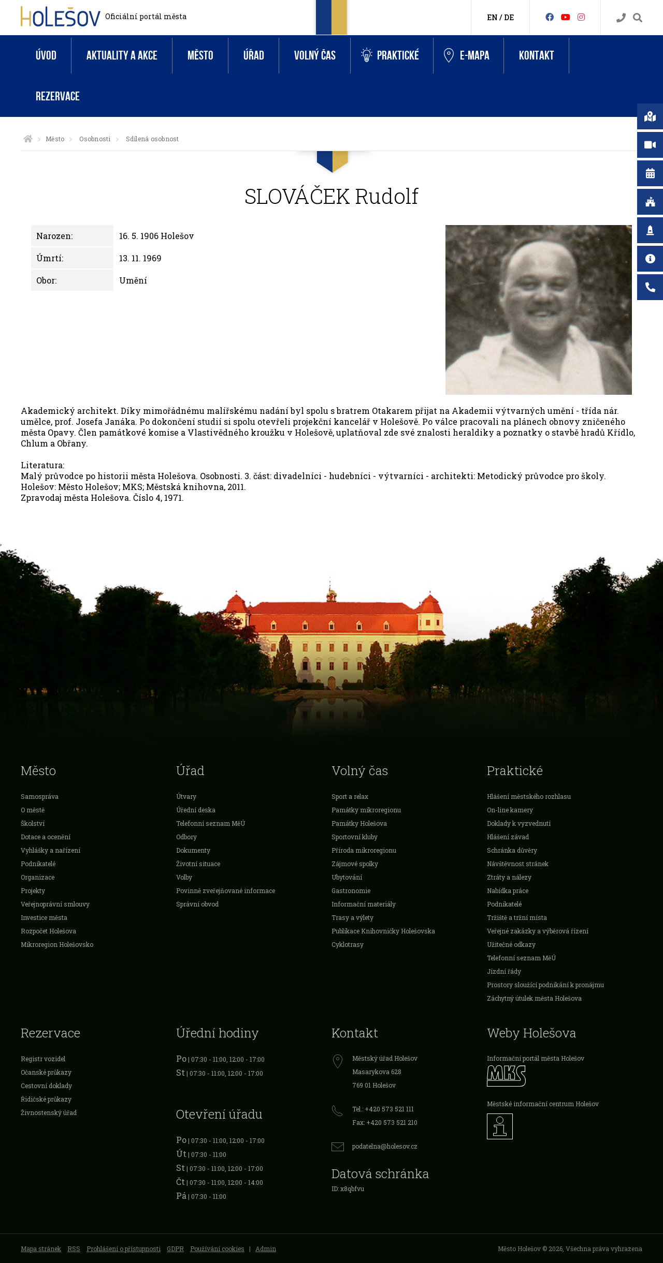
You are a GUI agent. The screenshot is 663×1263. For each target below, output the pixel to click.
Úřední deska (195, 810)
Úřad (253, 55)
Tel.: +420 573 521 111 (383, 1109)
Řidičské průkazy (46, 1099)
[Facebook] (549, 16)
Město (200, 55)
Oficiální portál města (145, 16)
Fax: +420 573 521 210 (384, 1122)
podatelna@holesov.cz (384, 1146)
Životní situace (198, 863)
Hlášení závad (508, 837)
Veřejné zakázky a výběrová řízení (537, 931)
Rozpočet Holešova (48, 931)
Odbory (186, 837)
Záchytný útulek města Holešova (534, 998)
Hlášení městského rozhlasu (529, 796)
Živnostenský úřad (49, 1112)
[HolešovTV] (565, 16)
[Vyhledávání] (637, 17)
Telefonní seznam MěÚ (210, 823)
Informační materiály (364, 904)
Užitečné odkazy (511, 944)
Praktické (390, 56)
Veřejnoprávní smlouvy (55, 904)
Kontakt (536, 55)
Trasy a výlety (352, 917)
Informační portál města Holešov (535, 1058)
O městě (33, 810)
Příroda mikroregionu (364, 850)
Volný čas (315, 55)
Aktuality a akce (122, 55)
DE (509, 17)
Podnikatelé (38, 863)
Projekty (33, 890)
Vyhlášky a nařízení (50, 850)
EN (492, 17)
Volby (184, 877)
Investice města (44, 917)
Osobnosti (94, 139)
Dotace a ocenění (45, 837)
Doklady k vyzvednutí (519, 823)
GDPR (175, 1248)
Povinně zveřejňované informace (225, 890)
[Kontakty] (621, 17)
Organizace (37, 877)
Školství (33, 823)
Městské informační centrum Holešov (543, 1103)
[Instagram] (581, 16)
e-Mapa (466, 56)
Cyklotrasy (348, 944)
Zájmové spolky (355, 863)
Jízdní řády (504, 971)
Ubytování (347, 877)
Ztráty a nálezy (509, 877)
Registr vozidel (43, 1058)
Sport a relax (350, 796)
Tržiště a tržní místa (517, 917)
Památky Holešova (359, 823)
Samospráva (40, 796)
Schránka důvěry (512, 850)
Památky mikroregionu (366, 810)
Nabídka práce (507, 890)
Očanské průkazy (46, 1072)
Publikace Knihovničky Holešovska (383, 931)
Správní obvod (197, 904)
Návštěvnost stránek (518, 863)
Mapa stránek (41, 1248)
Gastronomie (351, 890)
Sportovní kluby (355, 837)
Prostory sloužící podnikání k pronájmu (545, 984)
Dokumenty (193, 850)
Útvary (186, 796)
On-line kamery (510, 810)
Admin (265, 1248)
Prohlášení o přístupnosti (124, 1248)
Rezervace (58, 96)
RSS (73, 1248)
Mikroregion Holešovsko (57, 944)
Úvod (46, 55)
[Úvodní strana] (28, 139)
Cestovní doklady (46, 1085)
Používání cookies (217, 1248)
